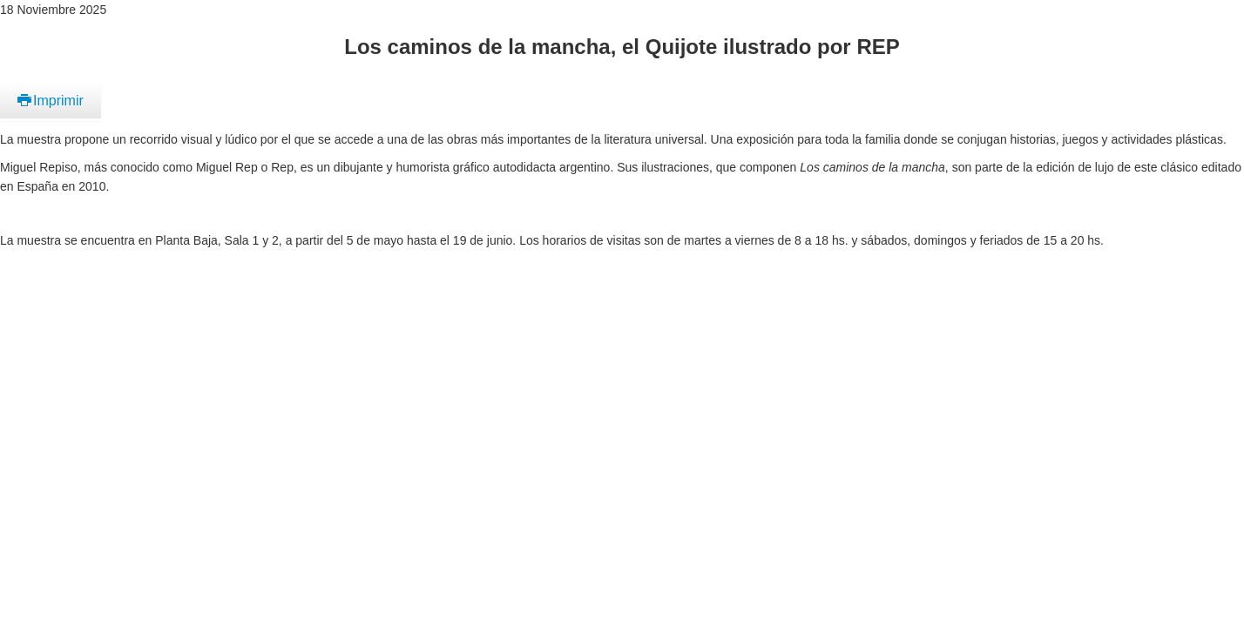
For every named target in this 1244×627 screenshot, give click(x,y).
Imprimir (50, 100)
